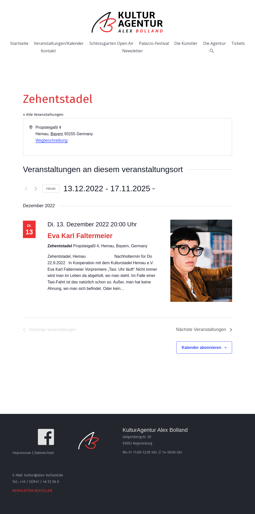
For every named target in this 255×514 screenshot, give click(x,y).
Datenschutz (44, 453)
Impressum (21, 453)
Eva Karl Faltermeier (80, 236)
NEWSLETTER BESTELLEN (32, 491)
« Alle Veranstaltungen (43, 114)
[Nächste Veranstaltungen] (36, 189)
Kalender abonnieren (201, 347)
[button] (212, 51)
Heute (51, 189)
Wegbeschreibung (52, 140)
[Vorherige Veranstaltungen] (26, 189)
